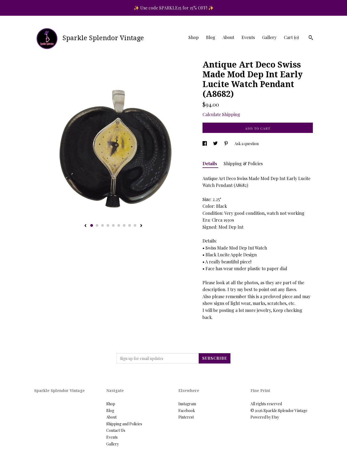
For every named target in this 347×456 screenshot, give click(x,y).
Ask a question (246, 143)
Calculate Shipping (221, 114)
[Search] (311, 38)
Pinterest (186, 417)
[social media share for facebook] (205, 143)
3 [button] (102, 225)
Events (248, 37)
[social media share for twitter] (216, 143)
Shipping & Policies (243, 163)
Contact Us (115, 430)
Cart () (291, 37)
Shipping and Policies (124, 423)
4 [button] (108, 225)
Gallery (269, 37)
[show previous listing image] (85, 226)
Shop (193, 37)
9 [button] (135, 225)
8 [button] (129, 225)
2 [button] (97, 225)
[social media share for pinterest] (226, 143)
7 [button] (124, 225)
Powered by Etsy (264, 417)
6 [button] (118, 225)
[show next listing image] (141, 226)
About (228, 37)
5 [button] (113, 225)
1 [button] (91, 225)
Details (210, 163)
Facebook (186, 410)
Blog (210, 37)
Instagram (187, 403)
